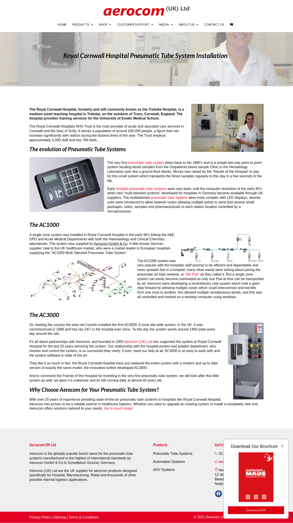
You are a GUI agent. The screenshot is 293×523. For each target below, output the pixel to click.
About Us (186, 24)
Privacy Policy (40, 517)
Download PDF (256, 510)
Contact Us (214, 24)
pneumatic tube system (146, 162)
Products (80, 24)
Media (164, 24)
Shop (103, 24)
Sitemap (59, 517)
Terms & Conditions (84, 517)
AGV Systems (164, 470)
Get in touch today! (118, 408)
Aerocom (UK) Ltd (138, 342)
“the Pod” (192, 274)
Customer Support (133, 24)
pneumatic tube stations (169, 197)
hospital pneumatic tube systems (141, 189)
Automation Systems (169, 461)
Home (62, 24)
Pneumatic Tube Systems (172, 453)
